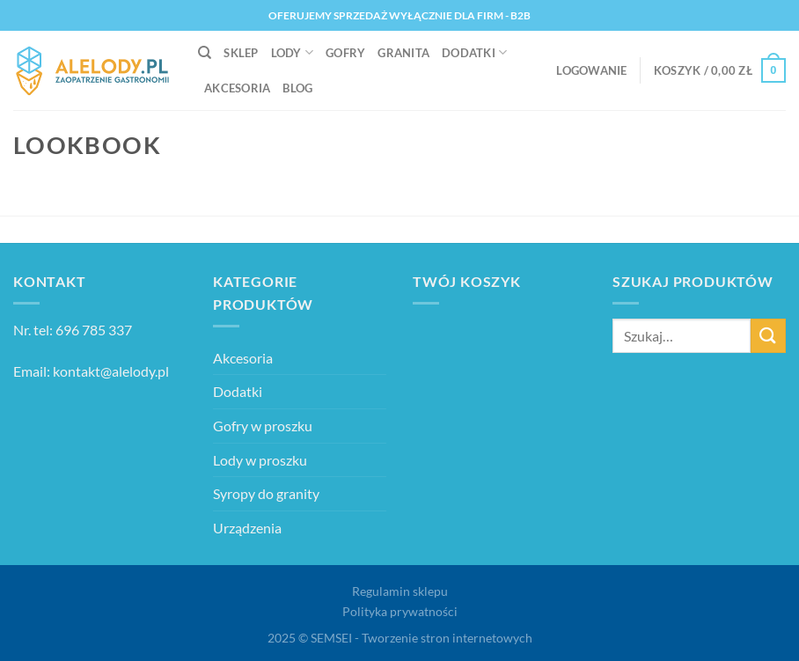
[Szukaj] (204, 53)
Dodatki (474, 52)
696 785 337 (93, 329)
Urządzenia (247, 527)
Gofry (345, 53)
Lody (292, 52)
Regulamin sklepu (400, 591)
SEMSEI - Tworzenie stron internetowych (421, 637)
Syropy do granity (266, 493)
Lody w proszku (260, 460)
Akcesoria (237, 88)
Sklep (241, 53)
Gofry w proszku (262, 425)
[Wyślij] (768, 336)
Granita (403, 53)
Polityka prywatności (400, 611)
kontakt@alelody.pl (111, 371)
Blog (297, 88)
